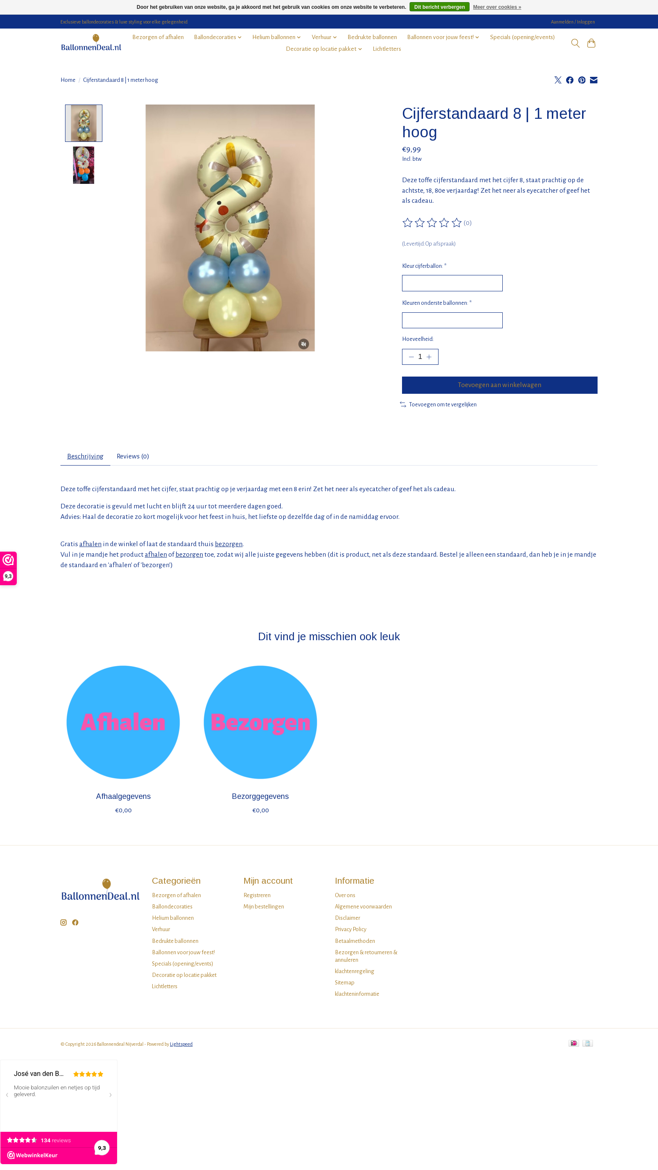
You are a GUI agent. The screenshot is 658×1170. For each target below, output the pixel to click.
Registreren (257, 898)
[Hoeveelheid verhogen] (430, 358)
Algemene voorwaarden (363, 910)
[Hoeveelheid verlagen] (411, 358)
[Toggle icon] (575, 43)
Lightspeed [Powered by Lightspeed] (181, 1047)
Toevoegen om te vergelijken (438, 406)
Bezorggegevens (260, 800)
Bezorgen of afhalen (158, 37)
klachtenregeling (354, 974)
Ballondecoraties (172, 910)
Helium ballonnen (173, 921)
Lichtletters (387, 49)
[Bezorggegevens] (260, 725)
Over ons (345, 898)
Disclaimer (347, 921)
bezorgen (229, 547)
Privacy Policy (350, 932)
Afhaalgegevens (123, 800)
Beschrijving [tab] (86, 459)
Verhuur (161, 932)
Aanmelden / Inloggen (573, 21)
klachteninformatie (357, 997)
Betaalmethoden (355, 944)
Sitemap (345, 986)
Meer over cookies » (497, 7)
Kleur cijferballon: (424, 266)
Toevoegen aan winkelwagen (499, 386)
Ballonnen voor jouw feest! (183, 955)
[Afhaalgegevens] (123, 725)
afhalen (90, 547)
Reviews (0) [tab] (134, 459)
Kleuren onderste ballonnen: (437, 304)
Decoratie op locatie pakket (184, 978)
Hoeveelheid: (418, 340)
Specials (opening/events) (522, 37)
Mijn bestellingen (263, 910)
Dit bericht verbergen (439, 7)
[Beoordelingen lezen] (432, 222)
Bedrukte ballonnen (372, 37)
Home (68, 80)
